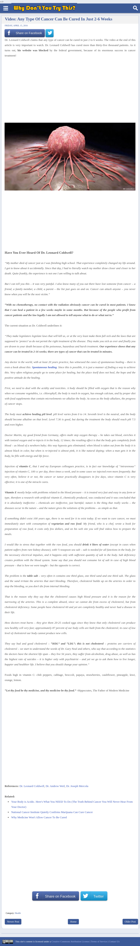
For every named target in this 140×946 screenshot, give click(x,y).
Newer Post (13, 921)
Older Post (130, 921)
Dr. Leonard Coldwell (31, 786)
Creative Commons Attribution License (70, 941)
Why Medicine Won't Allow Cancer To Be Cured (39, 817)
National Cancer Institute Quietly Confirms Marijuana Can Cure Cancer (52, 812)
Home (73, 921)
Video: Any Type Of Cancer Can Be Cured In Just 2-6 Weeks (58, 19)
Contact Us (114, 941)
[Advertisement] (68, 90)
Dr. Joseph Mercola (77, 786)
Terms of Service (99, 941)
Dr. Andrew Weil (55, 786)
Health (18, 913)
